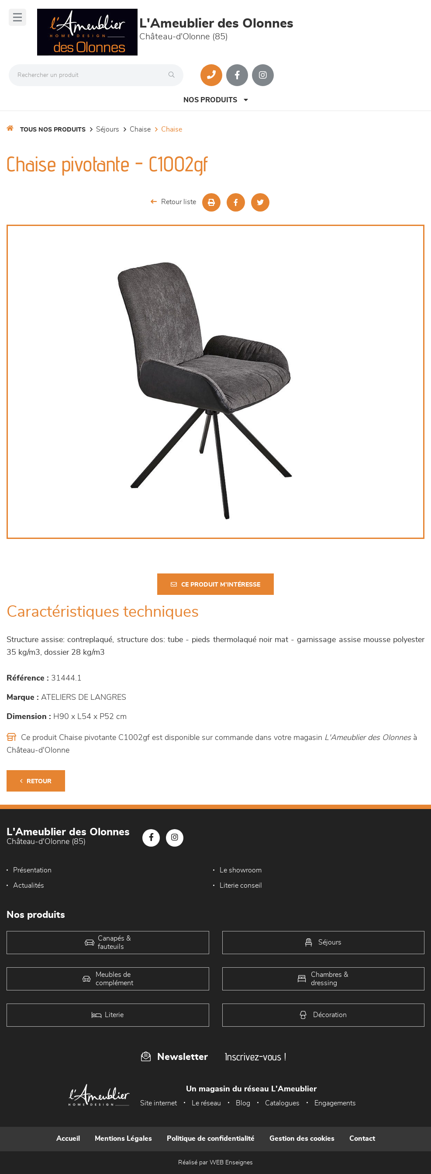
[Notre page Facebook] (237, 75)
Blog (243, 1103)
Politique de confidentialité (211, 1138)
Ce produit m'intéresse (215, 584)
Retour (36, 781)
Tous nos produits (53, 130)
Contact (362, 1138)
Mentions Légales (123, 1138)
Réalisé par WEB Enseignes (215, 1163)
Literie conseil (241, 885)
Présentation (32, 870)
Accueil (68, 1138)
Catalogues (282, 1103)
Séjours (107, 129)
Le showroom (241, 870)
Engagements (335, 1103)
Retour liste (173, 201)
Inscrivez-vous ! (255, 1056)
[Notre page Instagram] (263, 75)
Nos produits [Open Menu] (215, 100)
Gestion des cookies (301, 1138)
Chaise (140, 129)
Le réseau (206, 1103)
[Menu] (17, 17)
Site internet (158, 1103)
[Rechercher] (173, 75)
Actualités (28, 885)
